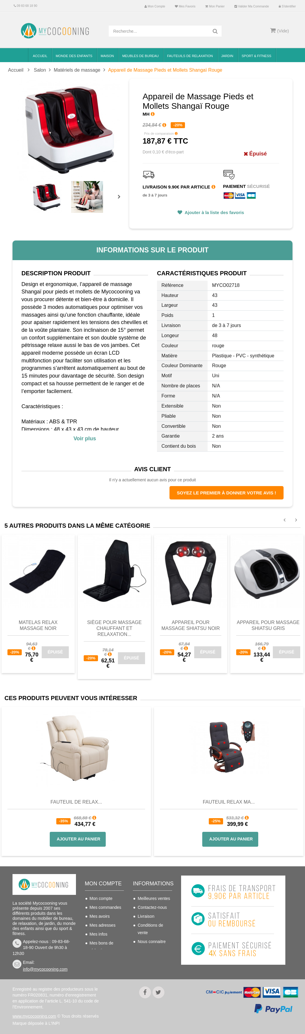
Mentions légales (153, 950)
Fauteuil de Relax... (76, 801)
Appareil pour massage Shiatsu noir (190, 625)
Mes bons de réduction (101, 947)
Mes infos (99, 934)
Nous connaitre (152, 941)
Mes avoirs (100, 916)
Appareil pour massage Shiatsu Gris (268, 625)
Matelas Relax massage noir (38, 625)
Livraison (146, 916)
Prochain (121, 200)
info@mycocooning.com (45, 969)
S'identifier (287, 6)
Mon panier (215, 6)
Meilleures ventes (154, 898)
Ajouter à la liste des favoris (213, 212)
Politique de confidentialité (150, 963)
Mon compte (154, 6)
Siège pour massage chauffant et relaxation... (114, 628)
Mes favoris (185, 6)
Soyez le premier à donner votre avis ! (226, 492)
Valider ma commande (251, 6)
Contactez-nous (152, 907)
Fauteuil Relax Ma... (229, 801)
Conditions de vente (150, 929)
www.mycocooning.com (34, 1016)
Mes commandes (106, 907)
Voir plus (85, 438)
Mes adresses (103, 925)
